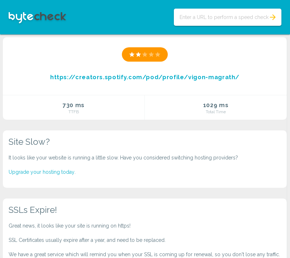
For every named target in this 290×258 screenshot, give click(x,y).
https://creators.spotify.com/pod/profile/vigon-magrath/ (144, 77)
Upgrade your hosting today (42, 172)
